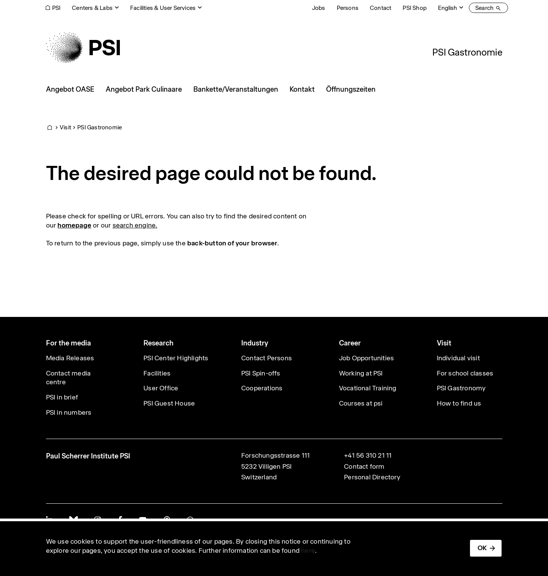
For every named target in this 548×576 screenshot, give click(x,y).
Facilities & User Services (163, 8)
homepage (74, 225)
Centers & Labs (92, 8)
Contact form (364, 466)
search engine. (135, 225)
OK (482, 548)
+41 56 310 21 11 (368, 455)
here (308, 550)
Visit (65, 127)
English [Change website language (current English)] (447, 8)
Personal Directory (372, 477)
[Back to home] (83, 47)
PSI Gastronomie (467, 52)
